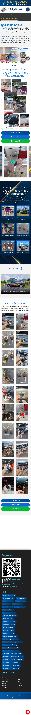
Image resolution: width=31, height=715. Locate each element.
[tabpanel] (15, 161)
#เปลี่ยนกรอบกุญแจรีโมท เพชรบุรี (10, 639)
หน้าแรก (3, 15)
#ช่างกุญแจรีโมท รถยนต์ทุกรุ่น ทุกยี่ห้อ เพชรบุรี (13, 659)
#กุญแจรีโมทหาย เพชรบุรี (8, 633)
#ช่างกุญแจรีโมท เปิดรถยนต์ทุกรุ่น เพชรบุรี (12, 654)
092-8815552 (11, 4)
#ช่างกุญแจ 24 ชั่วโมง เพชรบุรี (10, 616)
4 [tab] (18, 179)
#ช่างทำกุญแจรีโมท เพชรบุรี (9, 595)
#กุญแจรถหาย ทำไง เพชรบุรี (9, 621)
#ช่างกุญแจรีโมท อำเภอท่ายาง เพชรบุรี (11, 665)
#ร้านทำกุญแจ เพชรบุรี (8, 618)
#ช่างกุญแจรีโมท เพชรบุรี (8, 598)
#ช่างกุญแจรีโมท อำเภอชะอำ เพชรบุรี (11, 668)
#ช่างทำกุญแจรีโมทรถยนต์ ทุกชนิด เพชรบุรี (12, 642)
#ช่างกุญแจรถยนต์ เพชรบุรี (9, 613)
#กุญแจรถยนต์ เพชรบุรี (8, 610)
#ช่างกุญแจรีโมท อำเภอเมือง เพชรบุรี (11, 662)
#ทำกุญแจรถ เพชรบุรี (17, 604)
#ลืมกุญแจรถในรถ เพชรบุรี (9, 624)
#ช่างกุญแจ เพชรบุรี (21, 598)
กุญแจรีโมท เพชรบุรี (6, 28)
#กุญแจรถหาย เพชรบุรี (8, 601)
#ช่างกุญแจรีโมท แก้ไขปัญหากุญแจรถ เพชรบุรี (13, 656)
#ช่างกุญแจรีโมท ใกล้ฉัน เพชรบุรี (10, 645)
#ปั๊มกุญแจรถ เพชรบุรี (20, 607)
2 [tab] (13, 179)
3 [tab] (15, 179)
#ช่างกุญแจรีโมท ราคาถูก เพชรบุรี (10, 648)
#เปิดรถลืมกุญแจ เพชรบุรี (8, 627)
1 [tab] (11, 179)
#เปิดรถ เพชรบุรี (6, 604)
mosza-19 (24, 4)
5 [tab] (20, 179)
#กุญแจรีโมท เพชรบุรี (7, 607)
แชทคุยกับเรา (16, 137)
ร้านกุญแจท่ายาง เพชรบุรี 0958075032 (12, 584)
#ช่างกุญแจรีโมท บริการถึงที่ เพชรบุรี (11, 651)
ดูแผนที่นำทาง (13, 587)
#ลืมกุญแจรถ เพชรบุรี (20, 601)
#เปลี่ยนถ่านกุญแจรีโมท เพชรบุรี (10, 636)
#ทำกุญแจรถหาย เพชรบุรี (8, 630)
